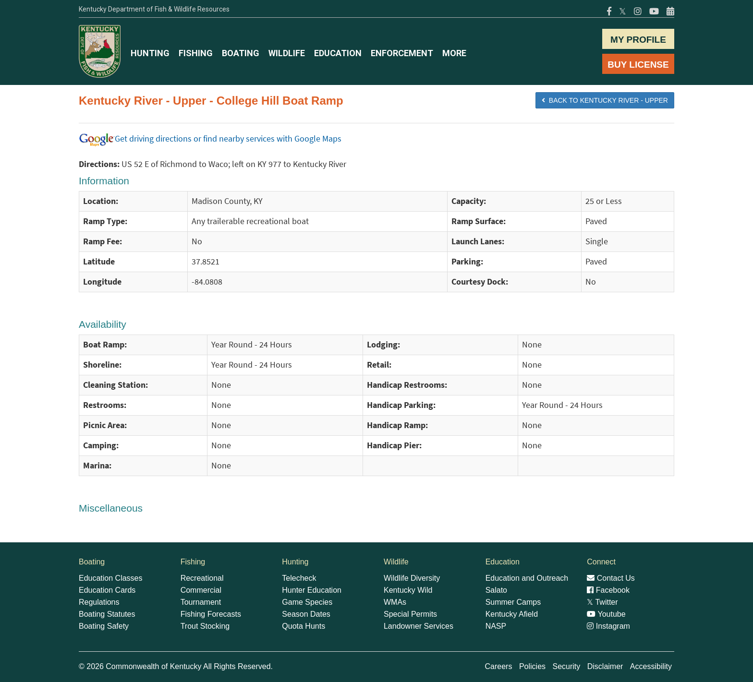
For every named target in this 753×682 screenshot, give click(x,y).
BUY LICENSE (637, 65)
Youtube (606, 614)
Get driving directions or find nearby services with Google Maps (210, 138)
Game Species (307, 602)
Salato (496, 590)
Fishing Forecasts (211, 614)
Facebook (608, 590)
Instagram (608, 626)
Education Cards (107, 590)
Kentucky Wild (408, 590)
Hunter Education (311, 590)
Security (566, 666)
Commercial (201, 590)
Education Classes (111, 578)
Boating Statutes (107, 614)
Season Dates (306, 614)
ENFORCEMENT (402, 53)
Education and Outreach (527, 578)
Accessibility (651, 666)
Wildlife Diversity (412, 578)
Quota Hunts (303, 626)
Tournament (201, 602)
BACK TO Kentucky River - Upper (605, 100)
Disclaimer (605, 666)
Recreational (202, 578)
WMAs (395, 602)
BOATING (240, 53)
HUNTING (150, 53)
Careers (498, 666)
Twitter (602, 602)
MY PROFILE (638, 40)
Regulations (99, 602)
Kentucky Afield (512, 614)
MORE (454, 53)
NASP (496, 626)
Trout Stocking (205, 626)
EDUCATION (338, 53)
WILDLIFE (286, 53)
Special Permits (410, 614)
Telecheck (299, 578)
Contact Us (611, 578)
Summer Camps (513, 602)
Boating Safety (104, 626)
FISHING (196, 53)
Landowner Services (418, 626)
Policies (532, 666)
